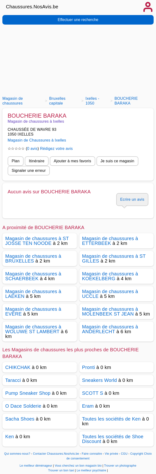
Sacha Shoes (20, 418)
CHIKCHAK (17, 367)
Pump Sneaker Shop (27, 393)
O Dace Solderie (23, 406)
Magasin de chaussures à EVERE (33, 311)
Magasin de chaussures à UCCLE (110, 294)
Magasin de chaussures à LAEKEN (33, 294)
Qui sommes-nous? (17, 453)
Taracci (13, 380)
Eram (88, 406)
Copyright (136, 453)
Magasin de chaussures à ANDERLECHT (110, 329)
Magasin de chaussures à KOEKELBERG (110, 276)
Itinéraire (36, 161)
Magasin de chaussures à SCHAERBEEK (33, 276)
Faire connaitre (92, 453)
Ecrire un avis (132, 199)
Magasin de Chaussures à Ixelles (37, 140)
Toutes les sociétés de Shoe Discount (113, 439)
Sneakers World (99, 380)
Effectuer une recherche (78, 20)
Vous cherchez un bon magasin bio (79, 465)
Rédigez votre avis (56, 149)
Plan (16, 161)
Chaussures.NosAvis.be (32, 6)
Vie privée (111, 453)
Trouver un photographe (120, 465)
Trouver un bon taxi (61, 470)
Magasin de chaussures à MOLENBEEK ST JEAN (110, 311)
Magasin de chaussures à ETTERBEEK (110, 241)
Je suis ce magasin (117, 161)
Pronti (88, 367)
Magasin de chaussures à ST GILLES (114, 258)
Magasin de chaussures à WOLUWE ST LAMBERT (33, 329)
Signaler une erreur (29, 171)
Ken (9, 436)
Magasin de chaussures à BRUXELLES (33, 258)
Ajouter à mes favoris (72, 161)
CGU (124, 453)
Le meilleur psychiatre (92, 470)
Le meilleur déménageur (36, 465)
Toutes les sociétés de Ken (111, 418)
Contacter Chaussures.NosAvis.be (56, 453)
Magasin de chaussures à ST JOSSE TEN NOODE (37, 241)
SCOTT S (92, 393)
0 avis (32, 149)
